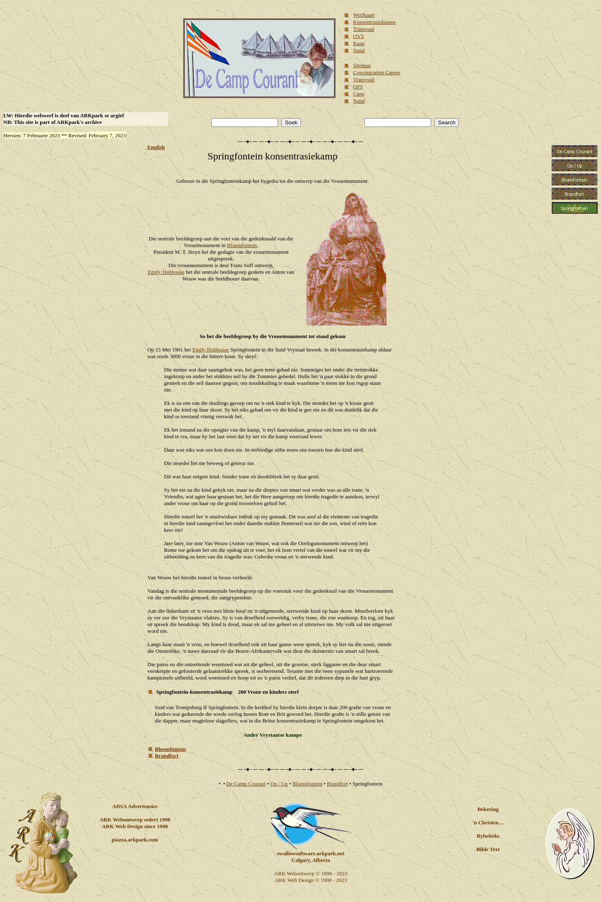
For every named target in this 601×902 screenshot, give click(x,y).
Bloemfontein (242, 245)
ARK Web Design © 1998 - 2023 (311, 880)
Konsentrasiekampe (374, 22)
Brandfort (337, 784)
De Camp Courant (246, 784)
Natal (359, 50)
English (156, 147)
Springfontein (235, 156)
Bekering (488, 809)
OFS (358, 86)
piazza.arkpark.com (135, 839)
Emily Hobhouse (166, 272)
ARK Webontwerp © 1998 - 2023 (311, 873)
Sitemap (362, 65)
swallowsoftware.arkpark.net (311, 853)
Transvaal (363, 29)
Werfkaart (364, 15)
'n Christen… (488, 822)
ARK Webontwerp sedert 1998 (134, 819)
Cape (358, 94)
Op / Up (279, 784)
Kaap (358, 43)
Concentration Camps (376, 72)
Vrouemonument (349, 181)
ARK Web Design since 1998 (135, 826)
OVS (358, 36)
